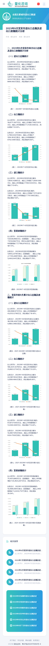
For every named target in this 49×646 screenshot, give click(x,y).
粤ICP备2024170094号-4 (31, 644)
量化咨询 (17, 644)
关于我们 (13, 640)
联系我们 (36, 640)
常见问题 (21, 640)
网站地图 (28, 640)
